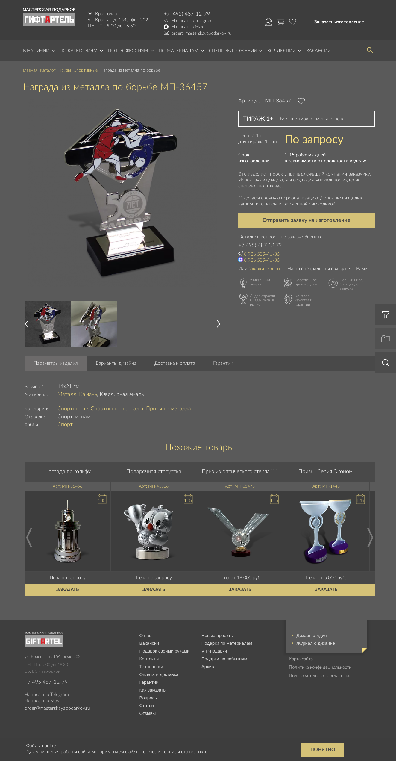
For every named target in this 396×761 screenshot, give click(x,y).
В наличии (36, 51)
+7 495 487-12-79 (46, 682)
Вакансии (318, 51)
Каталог (48, 70)
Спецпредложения (233, 51)
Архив (207, 666)
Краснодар (106, 14)
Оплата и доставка (158, 674)
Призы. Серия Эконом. (326, 471)
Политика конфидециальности (320, 667)
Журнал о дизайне (315, 643)
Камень (88, 394)
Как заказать (152, 689)
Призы (64, 70)
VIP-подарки (214, 650)
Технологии (151, 666)
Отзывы (147, 713)
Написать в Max (187, 27)
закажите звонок (266, 268)
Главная (30, 70)
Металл (66, 394)
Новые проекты (217, 635)
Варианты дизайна (116, 363)
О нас (145, 635)
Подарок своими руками (164, 650)
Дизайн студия (311, 635)
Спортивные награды (117, 408)
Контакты (149, 658)
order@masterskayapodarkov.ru (201, 33)
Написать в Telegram (192, 21)
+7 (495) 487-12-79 (187, 14)
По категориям (79, 51)
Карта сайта (301, 659)
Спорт (65, 424)
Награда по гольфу (68, 471)
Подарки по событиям (224, 658)
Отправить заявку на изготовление (307, 220)
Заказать (67, 589)
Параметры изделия (56, 363)
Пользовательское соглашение (320, 676)
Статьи (146, 705)
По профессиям (128, 51)
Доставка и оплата (174, 363)
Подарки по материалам (226, 643)
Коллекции (281, 51)
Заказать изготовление (339, 22)
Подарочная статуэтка (153, 471)
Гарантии (223, 363)
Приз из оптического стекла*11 (240, 471)
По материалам (178, 51)
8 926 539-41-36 (262, 254)
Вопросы (148, 697)
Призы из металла (168, 408)
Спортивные (86, 70)
